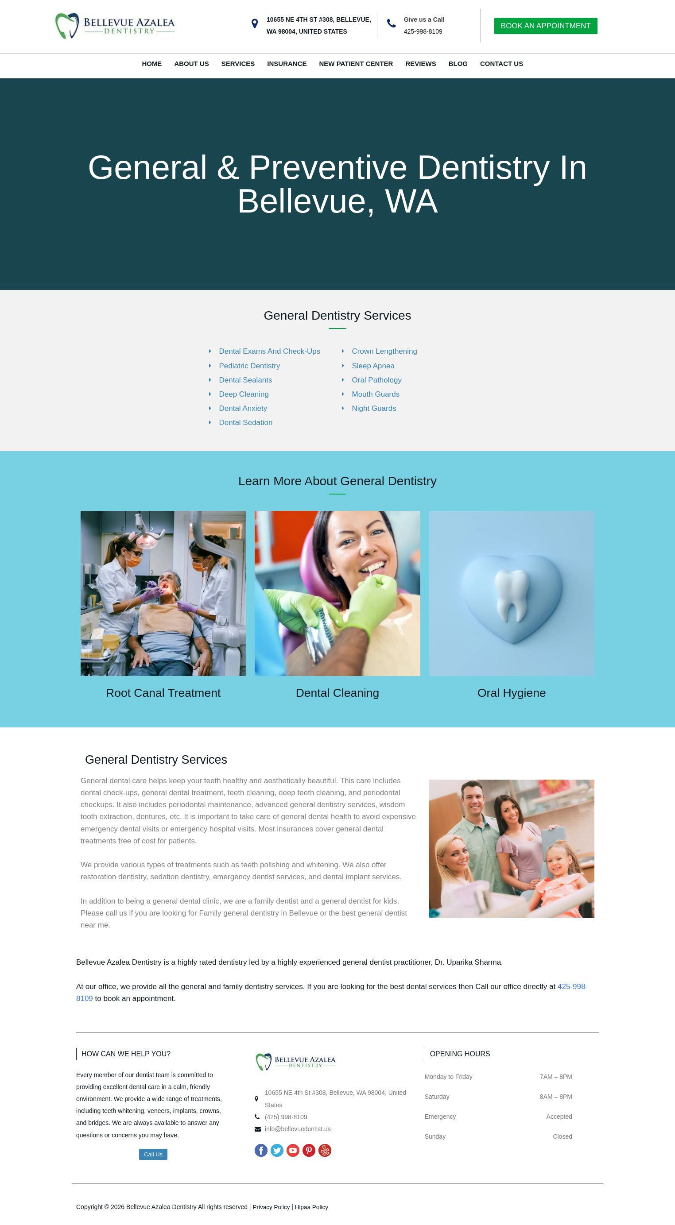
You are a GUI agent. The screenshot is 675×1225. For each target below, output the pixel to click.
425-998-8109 (423, 31)
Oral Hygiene (512, 692)
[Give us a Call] (391, 23)
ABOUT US (191, 63)
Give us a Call (424, 19)
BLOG (458, 63)
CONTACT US (501, 63)
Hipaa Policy (313, 1206)
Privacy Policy (271, 1206)
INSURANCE (286, 63)
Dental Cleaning (337, 692)
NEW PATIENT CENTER (356, 63)
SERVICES (238, 63)
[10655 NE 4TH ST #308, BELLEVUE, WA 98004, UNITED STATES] (254, 23)
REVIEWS (420, 63)
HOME (152, 63)
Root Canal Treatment (163, 692)
